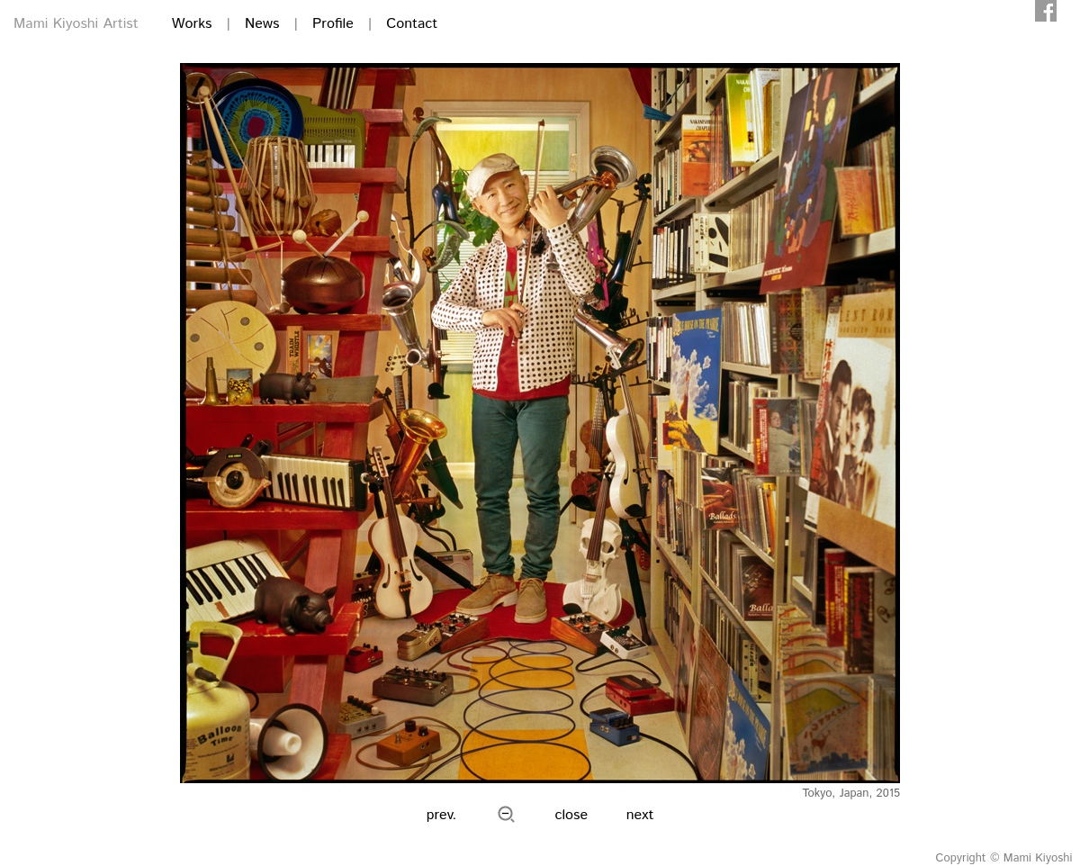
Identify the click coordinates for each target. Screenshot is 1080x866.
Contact (411, 24)
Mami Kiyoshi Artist (76, 24)
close (572, 815)
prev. (442, 815)
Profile (333, 24)
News (262, 24)
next (640, 815)
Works (192, 24)
